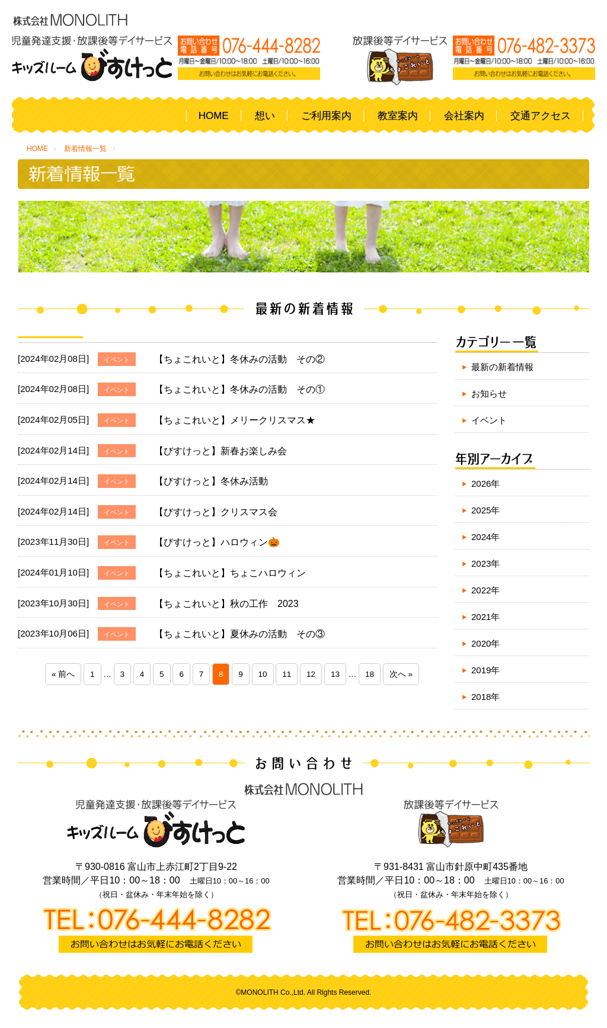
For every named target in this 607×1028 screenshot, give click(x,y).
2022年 (485, 590)
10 (262, 674)
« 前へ (63, 674)
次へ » (401, 674)
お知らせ (489, 393)
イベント (489, 420)
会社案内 (464, 115)
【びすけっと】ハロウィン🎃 (217, 542)
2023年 (485, 563)
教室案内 (398, 115)
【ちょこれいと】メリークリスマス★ (234, 420)
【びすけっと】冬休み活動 (211, 481)
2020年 (485, 643)
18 (369, 674)
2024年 (485, 537)
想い (265, 115)
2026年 (485, 483)
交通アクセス (540, 115)
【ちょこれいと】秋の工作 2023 (226, 604)
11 (286, 674)
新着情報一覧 (85, 148)
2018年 (485, 697)
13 (335, 674)
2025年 (485, 510)
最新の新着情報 (502, 367)
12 (310, 674)
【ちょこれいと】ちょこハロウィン (230, 573)
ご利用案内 (326, 115)
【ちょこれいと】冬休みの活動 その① (239, 389)
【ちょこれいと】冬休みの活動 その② (239, 359)
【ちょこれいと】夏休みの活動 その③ (239, 634)
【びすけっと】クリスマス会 (215, 512)
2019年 (485, 670)
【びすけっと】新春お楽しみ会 (220, 451)
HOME (214, 115)
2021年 (485, 617)
